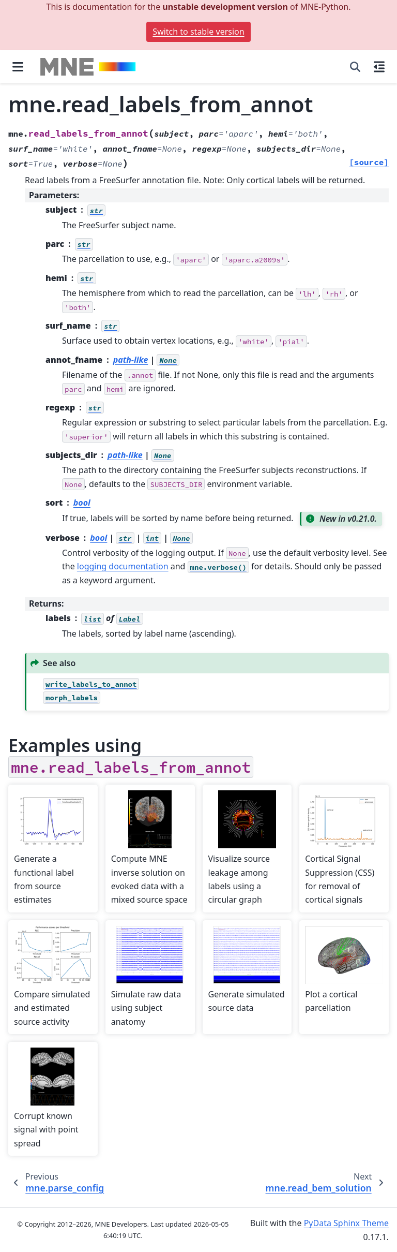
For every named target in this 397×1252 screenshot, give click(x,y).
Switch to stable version (198, 31)
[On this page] (379, 67)
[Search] (355, 67)
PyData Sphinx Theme (346, 1223)
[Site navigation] (17, 67)
